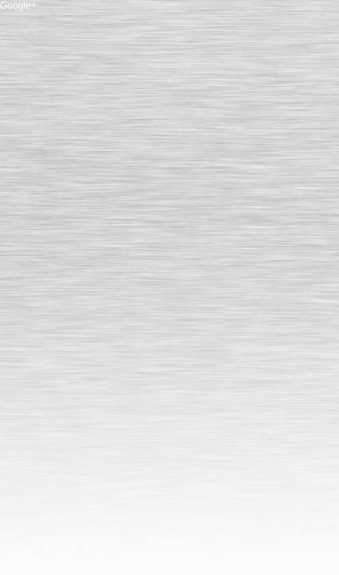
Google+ (18, 5)
